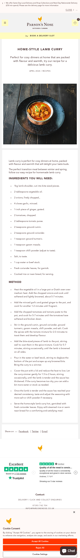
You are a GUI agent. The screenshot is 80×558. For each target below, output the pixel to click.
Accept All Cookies (40, 541)
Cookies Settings (39, 554)
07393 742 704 (40, 506)
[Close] (74, 512)
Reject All (40, 548)
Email (45, 432)
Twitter (35, 432)
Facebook (24, 432)
